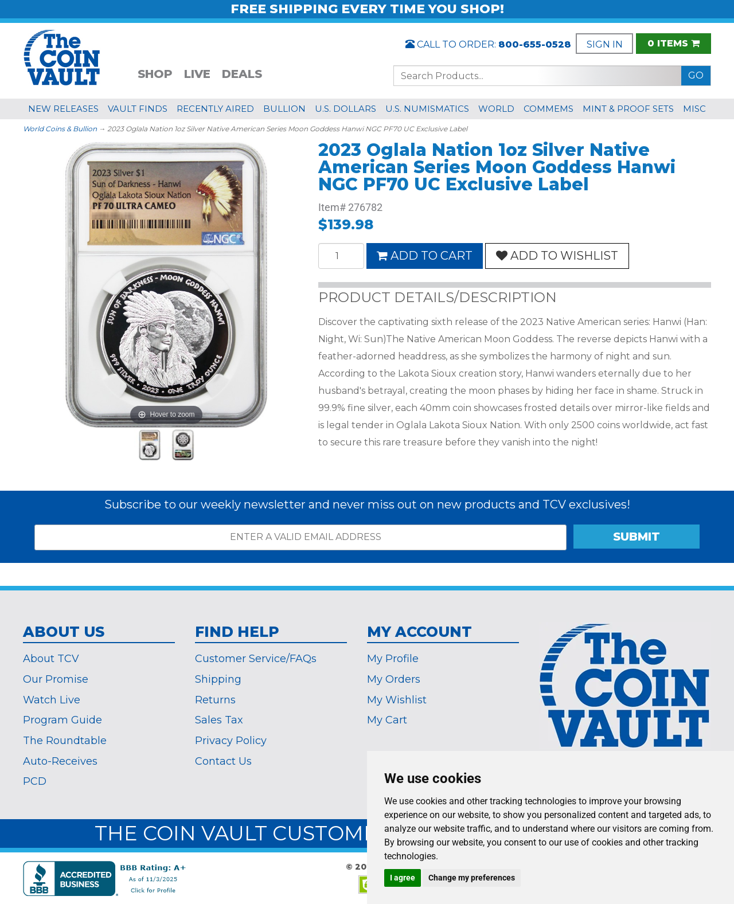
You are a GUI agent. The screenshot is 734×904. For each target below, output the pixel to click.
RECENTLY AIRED (215, 108)
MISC (694, 108)
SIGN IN (605, 44)
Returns (215, 700)
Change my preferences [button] (471, 877)
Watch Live (51, 700)
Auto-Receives (60, 761)
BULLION (284, 108)
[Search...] (537, 75)
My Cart (387, 720)
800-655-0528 (534, 44)
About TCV (51, 658)
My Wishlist (397, 700)
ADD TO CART (425, 256)
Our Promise (55, 679)
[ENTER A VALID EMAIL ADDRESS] (300, 537)
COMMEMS (548, 108)
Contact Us (223, 761)
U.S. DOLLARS (345, 108)
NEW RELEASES (63, 108)
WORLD (496, 108)
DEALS (242, 74)
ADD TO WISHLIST (557, 256)
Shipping (218, 679)
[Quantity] (341, 256)
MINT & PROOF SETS (628, 108)
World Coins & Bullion (60, 128)
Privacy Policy (231, 740)
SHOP (155, 74)
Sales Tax (219, 720)
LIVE (197, 74)
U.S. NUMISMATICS (427, 108)
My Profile (393, 658)
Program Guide (62, 720)
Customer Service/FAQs (256, 658)
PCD (34, 781)
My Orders (393, 679)
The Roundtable (65, 740)
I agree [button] (402, 877)
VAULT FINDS (137, 108)
